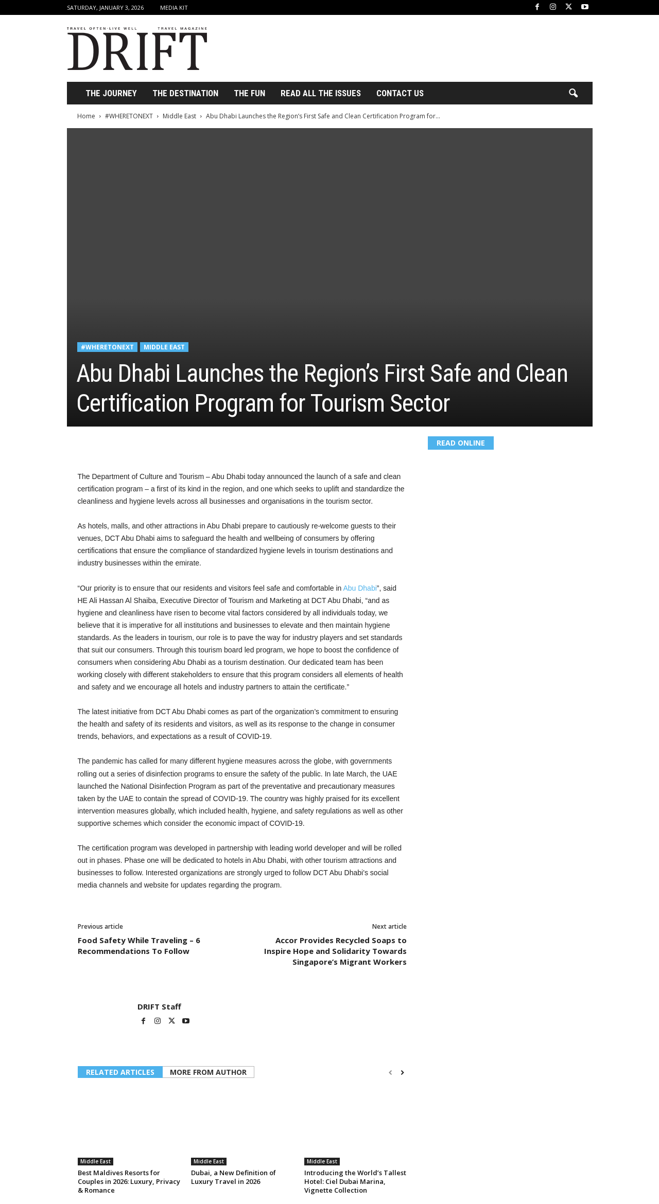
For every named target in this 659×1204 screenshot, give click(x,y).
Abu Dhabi (359, 588)
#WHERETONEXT (129, 116)
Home (86, 116)
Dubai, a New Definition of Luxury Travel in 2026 (233, 1177)
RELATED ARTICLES (120, 1072)
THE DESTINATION (185, 93)
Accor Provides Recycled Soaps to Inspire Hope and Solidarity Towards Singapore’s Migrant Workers (335, 951)
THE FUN (249, 93)
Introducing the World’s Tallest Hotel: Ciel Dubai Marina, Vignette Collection (355, 1181)
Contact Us (400, 93)
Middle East (179, 116)
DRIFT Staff (159, 1006)
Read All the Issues (321, 93)
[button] (573, 93)
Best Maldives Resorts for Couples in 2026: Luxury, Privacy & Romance (129, 1181)
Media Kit (174, 7)
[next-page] (402, 1073)
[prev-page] (390, 1073)
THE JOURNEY (111, 93)
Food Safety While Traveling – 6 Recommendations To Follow (139, 945)
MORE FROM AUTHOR (208, 1072)
